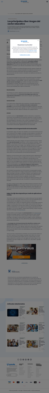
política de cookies (33, 50)
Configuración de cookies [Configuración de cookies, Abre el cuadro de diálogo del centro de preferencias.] (25, 54)
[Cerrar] (38, 40)
